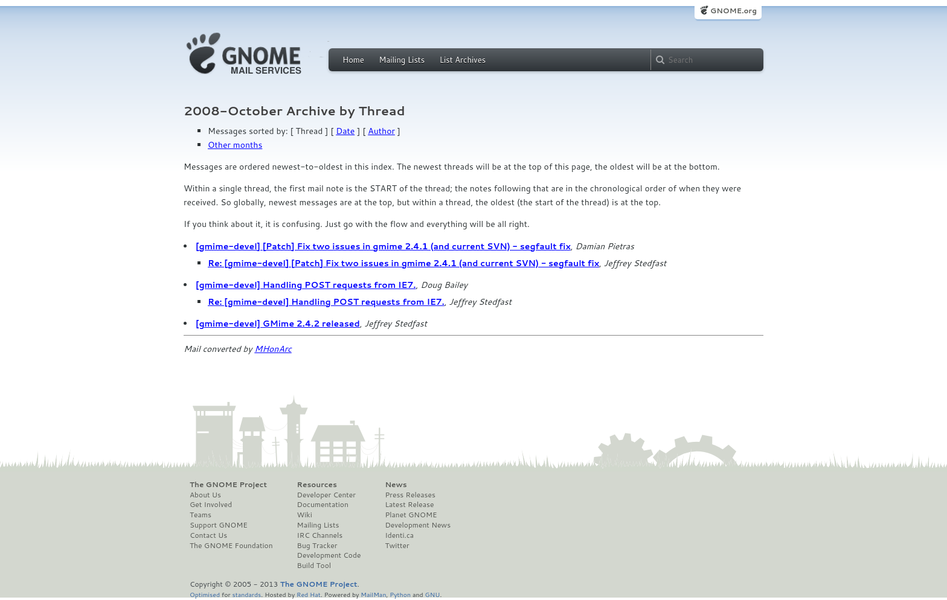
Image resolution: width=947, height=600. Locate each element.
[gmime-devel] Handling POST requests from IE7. (306, 285)
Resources (317, 485)
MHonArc (273, 349)
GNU (432, 594)
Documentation (322, 504)
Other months (235, 145)
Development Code (329, 555)
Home (353, 59)
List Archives (463, 59)
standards (246, 594)
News (395, 485)
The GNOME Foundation (231, 546)
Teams (200, 515)
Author (381, 131)
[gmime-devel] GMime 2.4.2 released (278, 324)
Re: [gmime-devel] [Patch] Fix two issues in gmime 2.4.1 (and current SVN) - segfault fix (403, 263)
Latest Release (409, 504)
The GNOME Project (228, 485)
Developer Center (326, 495)
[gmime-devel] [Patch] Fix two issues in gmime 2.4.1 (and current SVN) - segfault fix (383, 246)
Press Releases (410, 495)
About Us (205, 495)
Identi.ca (399, 535)
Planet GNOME (411, 515)
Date (345, 131)
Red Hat (309, 594)
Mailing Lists (402, 59)
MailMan (373, 594)
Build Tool (314, 565)
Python (400, 594)
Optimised (205, 594)
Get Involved (211, 504)
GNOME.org (733, 10)
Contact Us (208, 535)
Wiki (304, 515)
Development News (418, 525)
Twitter (397, 546)
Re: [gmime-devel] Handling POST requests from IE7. (326, 302)
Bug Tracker (317, 546)
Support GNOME (219, 525)
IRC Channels (320, 535)
